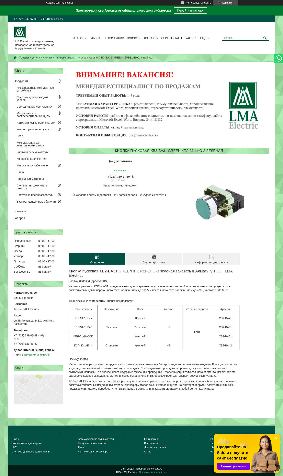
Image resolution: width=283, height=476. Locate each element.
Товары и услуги (29, 57)
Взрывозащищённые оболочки (36, 201)
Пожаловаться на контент (153, 472)
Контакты (150, 38)
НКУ (14, 447)
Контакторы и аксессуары (33, 129)
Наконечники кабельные (32, 165)
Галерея (191, 38)
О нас (147, 451)
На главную (151, 439)
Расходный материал (30, 178)
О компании (114, 38)
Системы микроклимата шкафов (32, 187)
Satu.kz (158, 468)
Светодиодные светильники (34, 106)
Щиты (15, 439)
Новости (134, 38)
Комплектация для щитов (27, 443)
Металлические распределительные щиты (33, 115)
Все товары (151, 443)
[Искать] (264, 38)
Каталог (78, 38)
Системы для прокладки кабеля (32, 98)
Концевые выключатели (32, 158)
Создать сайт (53, 2)
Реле (20, 136)
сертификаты (171, 38)
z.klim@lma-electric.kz (36, 354)
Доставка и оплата (155, 447)
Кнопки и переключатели (59, 57)
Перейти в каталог (190, 10)
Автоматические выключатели (36, 122)
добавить (206, 2)
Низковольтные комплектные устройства (35, 89)
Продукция (21, 81)
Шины (20, 172)
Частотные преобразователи (35, 194)
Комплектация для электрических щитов (30, 144)
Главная (96, 38)
